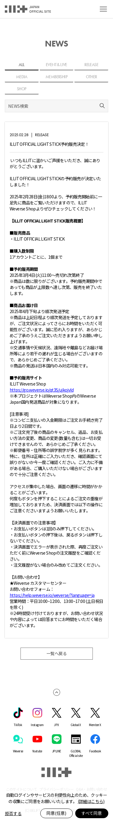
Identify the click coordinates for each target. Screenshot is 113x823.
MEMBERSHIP (56, 76)
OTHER (91, 76)
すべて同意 (91, 813)
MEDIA (21, 76)
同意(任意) (56, 813)
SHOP (22, 88)
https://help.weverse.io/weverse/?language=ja (52, 595)
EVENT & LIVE (56, 64)
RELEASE (91, 64)
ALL (21, 64)
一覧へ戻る (56, 653)
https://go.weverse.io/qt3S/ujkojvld (42, 390)
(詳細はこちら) (91, 801)
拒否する (13, 813)
